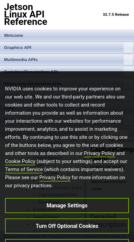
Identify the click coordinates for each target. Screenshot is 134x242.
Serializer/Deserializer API (68, 72)
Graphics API (68, 47)
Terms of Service (24, 178)
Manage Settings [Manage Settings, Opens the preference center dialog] (67, 214)
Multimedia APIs (68, 60)
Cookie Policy (20, 170)
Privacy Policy (99, 162)
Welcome (13, 35)
